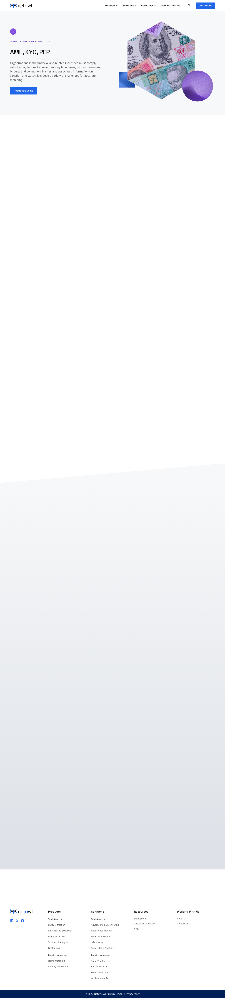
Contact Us (205, 5)
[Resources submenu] (148, 5)
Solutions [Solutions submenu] (129, 5)
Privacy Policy (133, 993)
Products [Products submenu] (111, 5)
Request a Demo (23, 90)
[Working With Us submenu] (171, 5)
